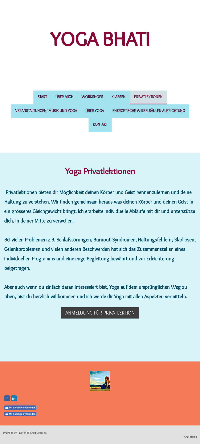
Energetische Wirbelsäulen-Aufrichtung (148, 110)
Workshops (92, 97)
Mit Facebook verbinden (20, 407)
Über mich (64, 97)
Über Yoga (94, 110)
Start (42, 97)
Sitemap (41, 432)
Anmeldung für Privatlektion (100, 313)
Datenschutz (26, 432)
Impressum (10, 432)
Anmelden (190, 436)
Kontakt (100, 124)
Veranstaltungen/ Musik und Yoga (46, 110)
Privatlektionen (148, 97)
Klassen (118, 97)
